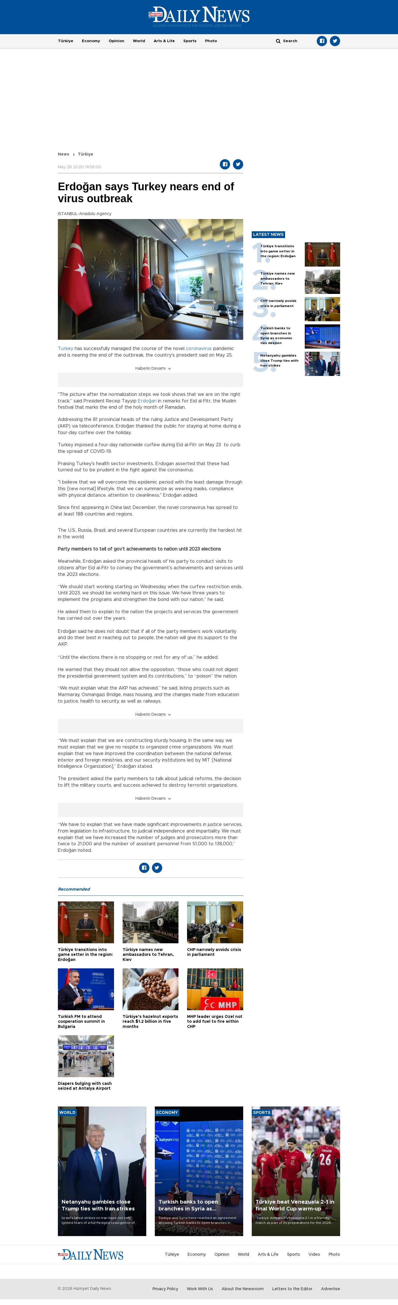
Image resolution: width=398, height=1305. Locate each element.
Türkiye (65, 41)
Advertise (330, 1289)
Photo (211, 41)
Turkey (65, 348)
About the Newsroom (243, 1289)
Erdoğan (147, 401)
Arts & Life (164, 41)
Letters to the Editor (292, 1289)
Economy (91, 41)
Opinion (116, 41)
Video (314, 1255)
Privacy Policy (165, 1289)
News (63, 154)
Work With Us (200, 1289)
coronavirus (199, 348)
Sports (189, 41)
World (139, 41)
